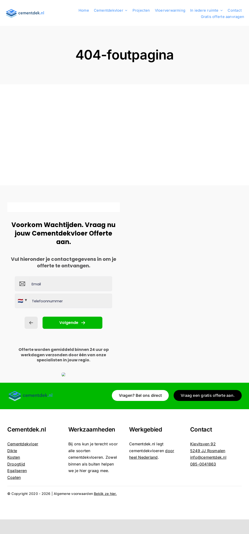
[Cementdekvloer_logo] (25, 10)
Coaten (14, 477)
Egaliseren (17, 470)
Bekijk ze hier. (105, 494)
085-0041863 (203, 464)
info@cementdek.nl (208, 457)
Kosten (13, 457)
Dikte (12, 450)
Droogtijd (16, 464)
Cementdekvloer (22, 443)
